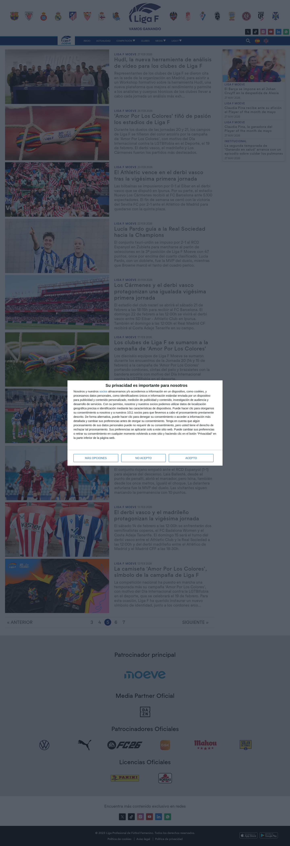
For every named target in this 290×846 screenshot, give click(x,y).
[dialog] (145, 423)
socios (103, 391)
